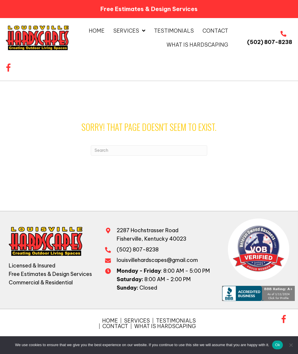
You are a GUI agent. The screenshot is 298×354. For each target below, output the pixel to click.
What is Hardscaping (165, 326)
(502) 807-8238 (269, 42)
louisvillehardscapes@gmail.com (157, 260)
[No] (291, 345)
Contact (115, 326)
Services (137, 320)
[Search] (149, 150)
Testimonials (176, 320)
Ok (277, 345)
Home (110, 320)
